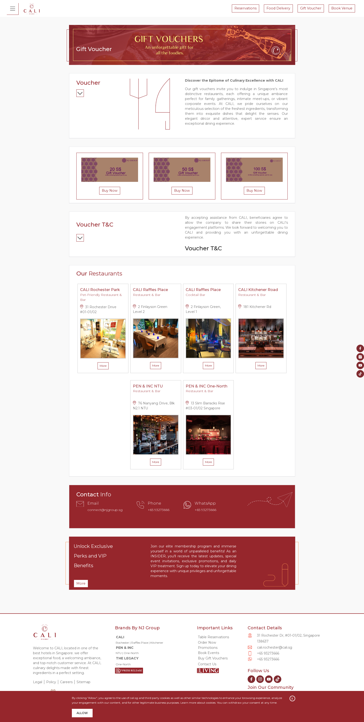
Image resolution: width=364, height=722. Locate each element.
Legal (37, 683)
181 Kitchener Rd (254, 307)
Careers (66, 683)
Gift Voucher (310, 8)
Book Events (208, 653)
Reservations (245, 8)
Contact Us (207, 665)
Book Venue (341, 8)
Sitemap (83, 683)
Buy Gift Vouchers (212, 659)
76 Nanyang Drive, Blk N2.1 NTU (154, 406)
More (103, 366)
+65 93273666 (158, 510)
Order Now (207, 643)
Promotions (207, 648)
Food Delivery (278, 8)
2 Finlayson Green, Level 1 (203, 310)
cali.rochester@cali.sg (274, 648)
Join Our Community (271, 688)
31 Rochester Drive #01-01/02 (98, 310)
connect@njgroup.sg (105, 510)
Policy (51, 683)
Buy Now (110, 191)
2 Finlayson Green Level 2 (150, 310)
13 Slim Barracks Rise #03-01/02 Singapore (205, 406)
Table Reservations (213, 638)
